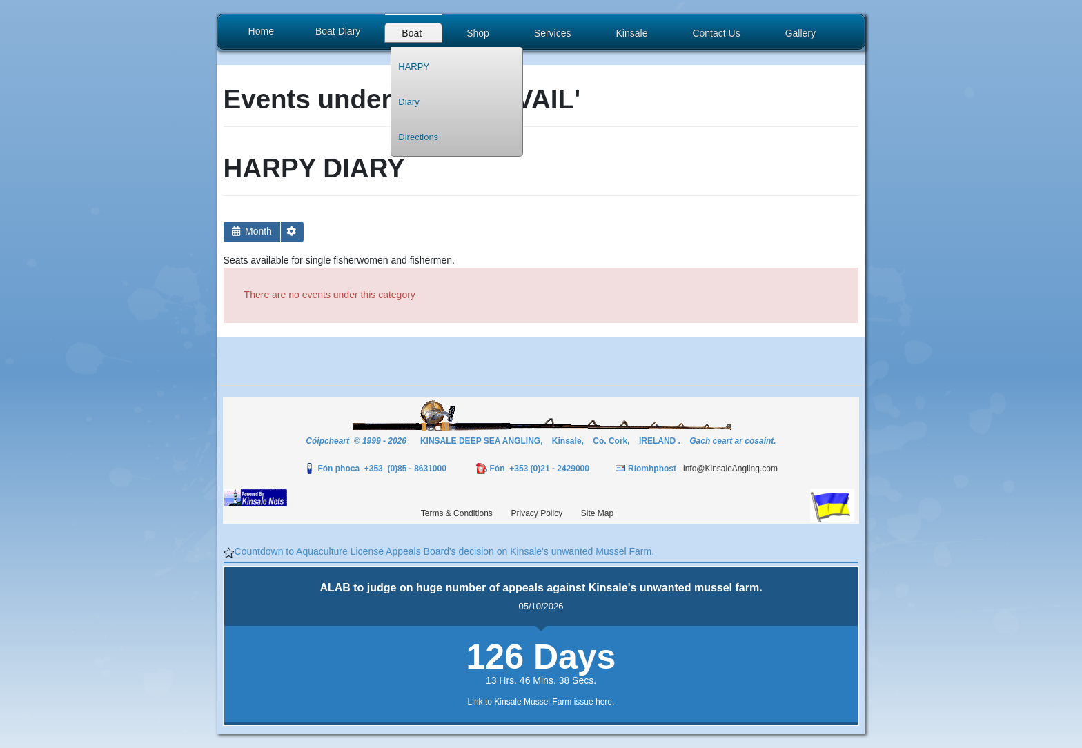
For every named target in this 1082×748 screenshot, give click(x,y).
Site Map (597, 513)
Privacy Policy (536, 513)
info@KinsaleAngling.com (730, 468)
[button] (413, 35)
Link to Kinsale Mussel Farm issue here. (541, 702)
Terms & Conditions (457, 513)
